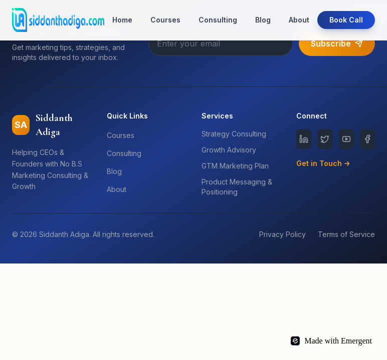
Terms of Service (346, 234)
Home (122, 20)
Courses (165, 20)
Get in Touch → (323, 163)
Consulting (218, 20)
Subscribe (337, 43)
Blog (263, 20)
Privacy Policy (282, 234)
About (299, 20)
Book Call (346, 20)
